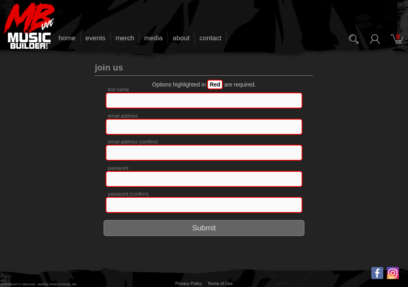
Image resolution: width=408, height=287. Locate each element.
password (118, 168)
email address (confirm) (133, 142)
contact (211, 38)
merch (125, 38)
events (96, 38)
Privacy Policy (188, 283)
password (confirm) (128, 194)
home (67, 38)
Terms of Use (220, 283)
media (153, 38)
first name (118, 89)
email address (123, 116)
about (181, 38)
